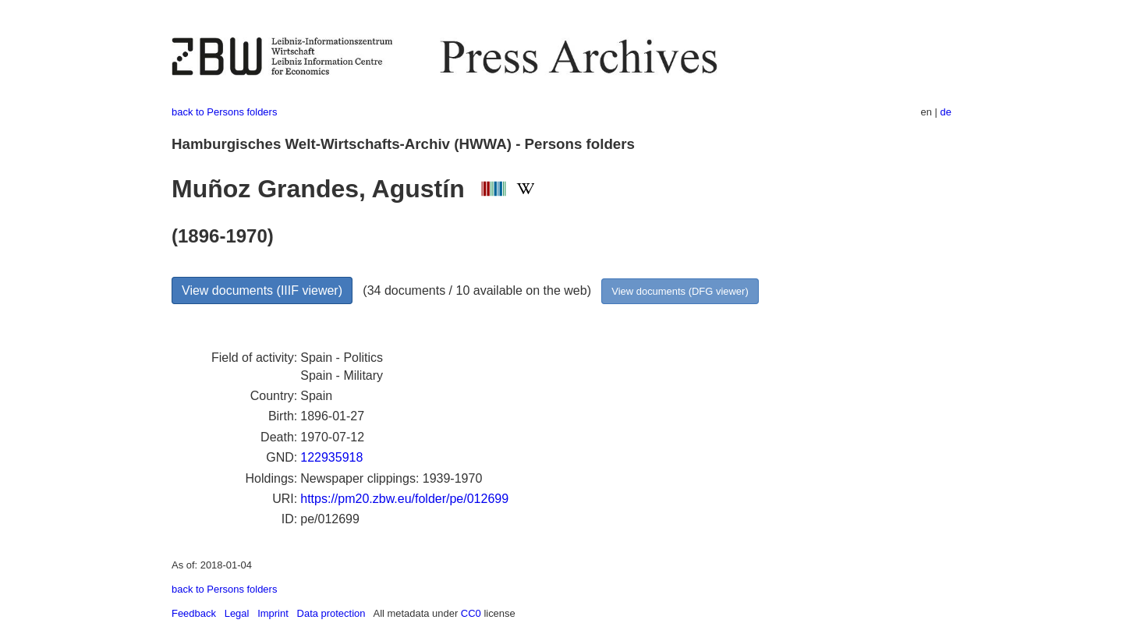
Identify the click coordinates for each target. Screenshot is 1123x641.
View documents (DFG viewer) (679, 291)
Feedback (194, 613)
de (946, 112)
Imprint (273, 613)
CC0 (471, 613)
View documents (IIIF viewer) (262, 290)
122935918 (331, 457)
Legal (237, 613)
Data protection (331, 613)
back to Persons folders (224, 112)
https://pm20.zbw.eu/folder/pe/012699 (404, 498)
